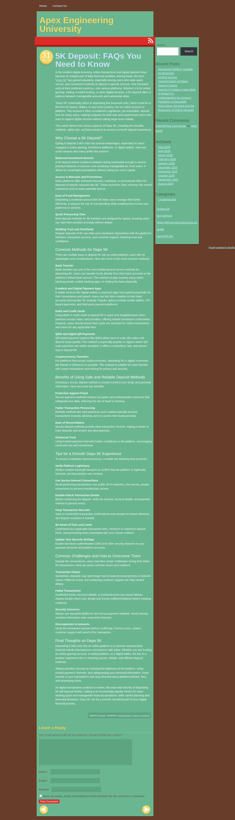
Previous (44, 814)
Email (43, 785)
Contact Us (60, 5)
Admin (102, 715)
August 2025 (166, 183)
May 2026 (164, 147)
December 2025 (167, 167)
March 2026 (165, 155)
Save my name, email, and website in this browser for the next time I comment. (94, 800)
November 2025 (167, 171)
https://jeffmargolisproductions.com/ (178, 222)
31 (46, 55)
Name (43, 776)
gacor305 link (165, 236)
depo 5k (61, 80)
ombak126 (163, 208)
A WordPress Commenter (171, 125)
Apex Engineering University (76, 24)
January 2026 (166, 163)
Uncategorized (125, 715)
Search (161, 45)
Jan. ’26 (46, 59)
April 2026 (164, 151)
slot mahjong (164, 215)
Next (146, 814)
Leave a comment (141, 715)
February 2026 (167, 159)
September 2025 (168, 179)
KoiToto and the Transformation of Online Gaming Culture (173, 81)
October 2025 (166, 175)
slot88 (160, 229)
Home (43, 5)
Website (44, 794)
